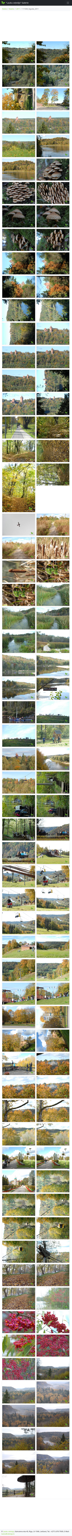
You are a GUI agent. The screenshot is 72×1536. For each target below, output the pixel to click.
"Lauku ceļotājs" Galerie (15, 2)
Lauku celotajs (8, 1531)
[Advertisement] (36, 26)
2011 (18, 9)
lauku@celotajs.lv (7, 1534)
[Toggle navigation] (68, 3)
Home (4, 9)
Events (11, 9)
